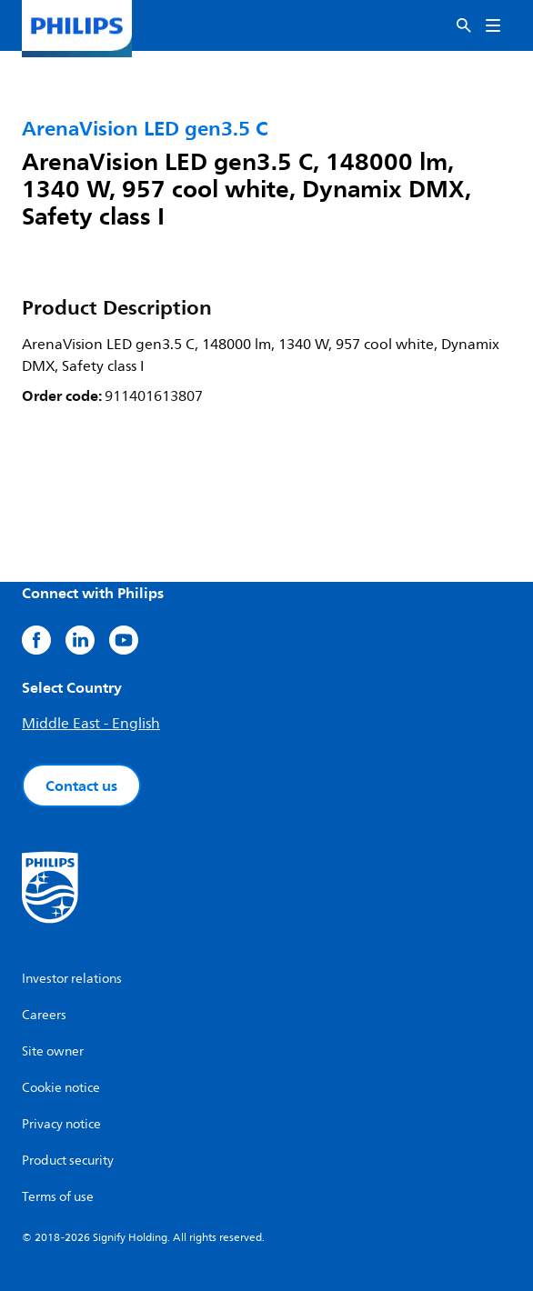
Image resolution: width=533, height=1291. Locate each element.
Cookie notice (61, 1087)
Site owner (53, 1051)
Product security (68, 1160)
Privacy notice (61, 1124)
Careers (44, 1015)
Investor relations (72, 978)
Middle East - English (91, 724)
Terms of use (58, 1196)
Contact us (81, 785)
